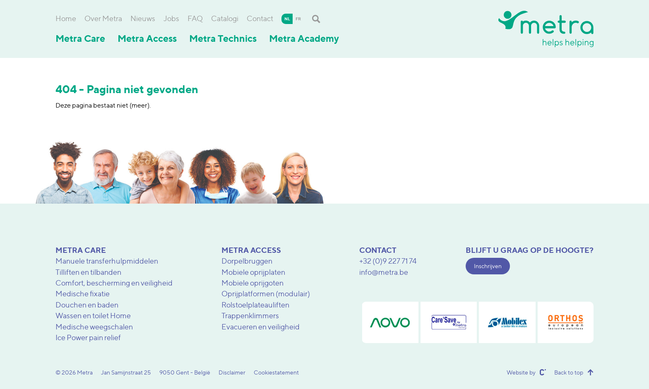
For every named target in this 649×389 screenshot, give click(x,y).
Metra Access (147, 38)
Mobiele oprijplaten (253, 272)
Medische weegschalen (94, 326)
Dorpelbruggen (246, 261)
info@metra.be (383, 272)
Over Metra (103, 18)
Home (65, 18)
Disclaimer (232, 372)
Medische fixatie (82, 293)
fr (298, 18)
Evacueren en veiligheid (260, 326)
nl (287, 18)
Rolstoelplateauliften (255, 304)
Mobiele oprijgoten (252, 283)
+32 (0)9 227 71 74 (388, 261)
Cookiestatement (276, 372)
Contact (260, 18)
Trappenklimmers (250, 315)
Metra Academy (304, 38)
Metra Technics (223, 38)
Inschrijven (488, 265)
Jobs (171, 18)
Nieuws (142, 18)
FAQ (195, 18)
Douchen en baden (86, 304)
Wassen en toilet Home (93, 315)
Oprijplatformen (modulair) (265, 293)
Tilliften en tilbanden (88, 272)
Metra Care (80, 38)
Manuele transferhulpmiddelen (106, 261)
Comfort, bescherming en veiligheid (114, 283)
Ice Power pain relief (88, 337)
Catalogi (224, 18)
